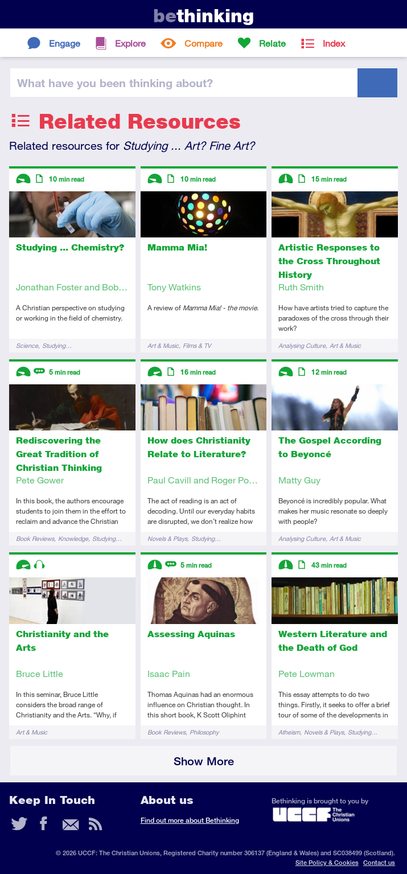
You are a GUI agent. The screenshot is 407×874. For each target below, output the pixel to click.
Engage (64, 43)
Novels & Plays (167, 538)
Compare (203, 43)
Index (334, 43)
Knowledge (73, 538)
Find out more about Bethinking (190, 820)
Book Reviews (35, 538)
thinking (203, 16)
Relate (272, 43)
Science (27, 345)
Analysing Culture (302, 345)
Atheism (289, 732)
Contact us (379, 862)
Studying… (57, 345)
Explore (130, 43)
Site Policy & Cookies (327, 862)
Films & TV (197, 345)
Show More (204, 761)
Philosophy (204, 732)
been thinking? (115, 82)
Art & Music (163, 345)
